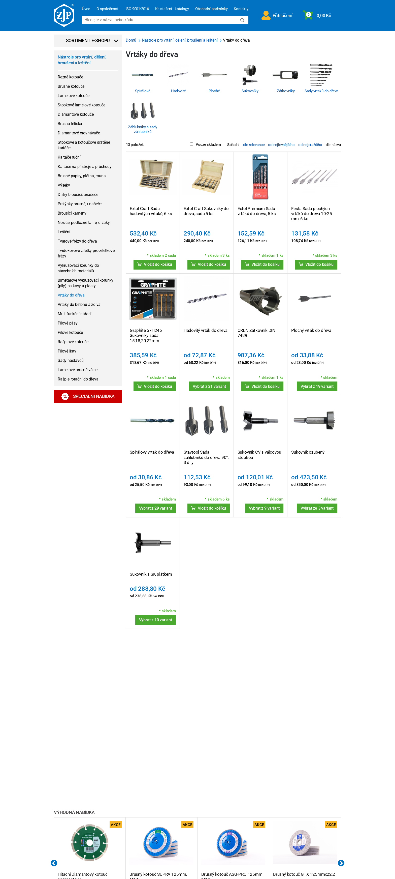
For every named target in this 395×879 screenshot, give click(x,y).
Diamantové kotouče (75, 114)
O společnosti (107, 9)
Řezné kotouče (70, 77)
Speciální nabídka (88, 396)
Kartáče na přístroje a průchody (85, 166)
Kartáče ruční (69, 157)
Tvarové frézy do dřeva (77, 241)
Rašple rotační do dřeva (78, 379)
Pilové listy (67, 351)
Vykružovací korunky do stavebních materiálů (78, 268)
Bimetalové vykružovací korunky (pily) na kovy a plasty (85, 283)
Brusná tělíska (70, 123)
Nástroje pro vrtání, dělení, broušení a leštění (82, 59)
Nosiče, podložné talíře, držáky (84, 222)
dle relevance (254, 144)
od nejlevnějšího (281, 144)
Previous (54, 863)
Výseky (64, 185)
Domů (131, 40)
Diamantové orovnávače (79, 133)
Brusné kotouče (71, 86)
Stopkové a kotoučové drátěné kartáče (84, 145)
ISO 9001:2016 (137, 9)
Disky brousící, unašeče (78, 194)
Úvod (86, 9)
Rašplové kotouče (73, 341)
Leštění (64, 231)
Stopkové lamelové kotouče (81, 105)
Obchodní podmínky (211, 9)
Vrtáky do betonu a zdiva (79, 304)
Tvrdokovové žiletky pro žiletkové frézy (86, 253)
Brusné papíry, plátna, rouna (82, 175)
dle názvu (333, 144)
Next (341, 863)
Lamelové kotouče (73, 95)
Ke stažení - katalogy (172, 9)
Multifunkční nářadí (74, 313)
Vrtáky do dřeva (71, 295)
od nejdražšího (310, 144)
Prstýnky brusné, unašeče (80, 203)
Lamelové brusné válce (77, 369)
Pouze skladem (205, 144)
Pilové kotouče (70, 332)
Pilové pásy (68, 323)
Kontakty (241, 9)
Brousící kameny (72, 213)
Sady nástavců (70, 360)
